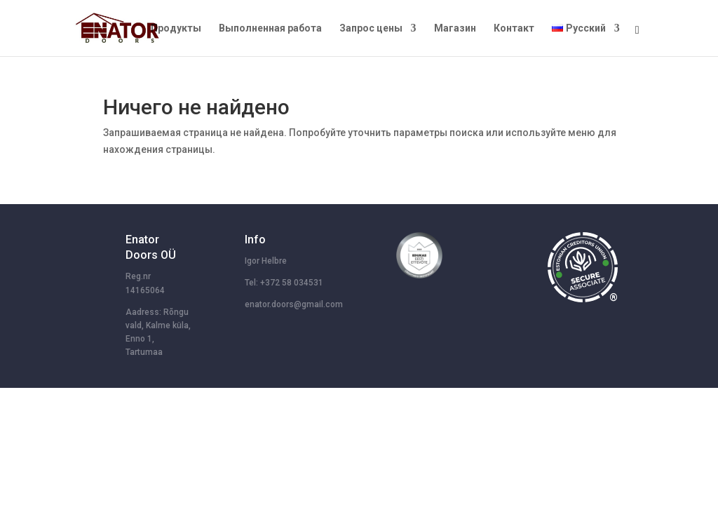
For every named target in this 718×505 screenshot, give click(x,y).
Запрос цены (370, 28)
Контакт (514, 28)
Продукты (176, 28)
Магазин (455, 28)
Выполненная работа (270, 28)
